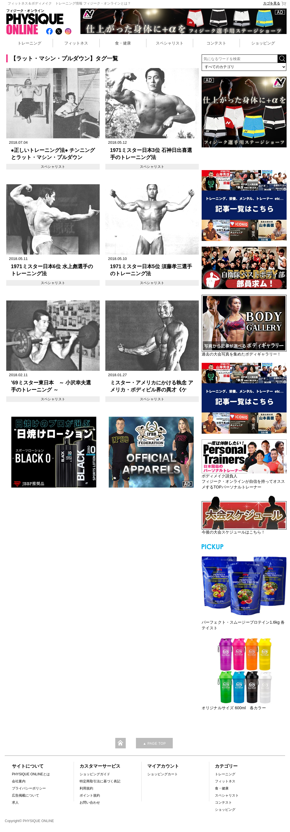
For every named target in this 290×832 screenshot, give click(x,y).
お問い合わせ (90, 803)
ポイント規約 (90, 795)
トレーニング (29, 43)
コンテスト (216, 43)
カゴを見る (275, 3)
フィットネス (76, 43)
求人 (15, 803)
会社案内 (18, 781)
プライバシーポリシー (29, 788)
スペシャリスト (170, 43)
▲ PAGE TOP (154, 744)
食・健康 (123, 43)
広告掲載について (25, 795)
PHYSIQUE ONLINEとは (31, 774)
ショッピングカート (162, 774)
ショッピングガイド (95, 774)
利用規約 (86, 788)
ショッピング (263, 43)
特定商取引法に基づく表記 (100, 781)
